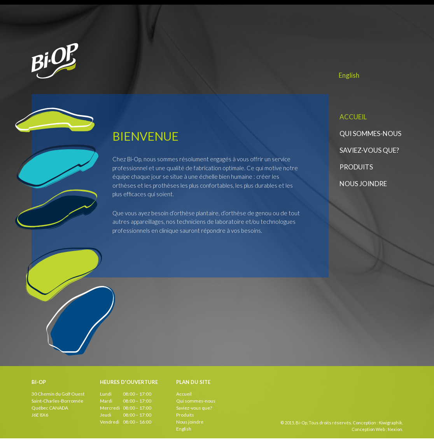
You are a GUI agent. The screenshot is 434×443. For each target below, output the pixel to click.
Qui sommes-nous (370, 133)
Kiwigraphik (390, 422)
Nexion (395, 429)
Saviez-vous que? (369, 150)
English (349, 75)
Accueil (353, 117)
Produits (356, 167)
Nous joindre (363, 184)
